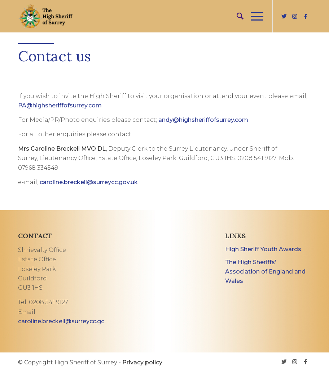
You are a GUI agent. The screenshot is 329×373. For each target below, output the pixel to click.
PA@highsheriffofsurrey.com (60, 105)
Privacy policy (142, 362)
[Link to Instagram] (294, 16)
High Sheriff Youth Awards (263, 249)
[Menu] (253, 16)
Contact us (54, 56)
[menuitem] (236, 16)
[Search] (236, 16)
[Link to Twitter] (283, 16)
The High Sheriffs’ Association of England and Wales (265, 272)
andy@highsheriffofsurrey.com (203, 119)
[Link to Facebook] (305, 16)
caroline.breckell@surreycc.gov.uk (89, 182)
